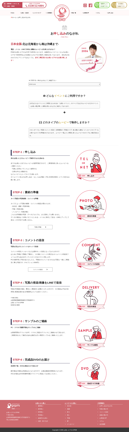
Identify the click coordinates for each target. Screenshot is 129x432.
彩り (67, 412)
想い (67, 415)
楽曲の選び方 (103, 415)
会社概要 (101, 424)
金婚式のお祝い (42, 418)
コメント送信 (103, 412)
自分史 (68, 406)
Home (12, 13)
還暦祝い (40, 406)
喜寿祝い (40, 409)
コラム (98, 13)
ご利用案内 (49, 13)
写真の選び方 (103, 409)
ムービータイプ (37, 13)
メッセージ (69, 424)
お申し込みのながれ (105, 406)
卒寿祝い (40, 415)
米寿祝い (40, 412)
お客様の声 (86, 13)
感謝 (67, 409)
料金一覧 (73, 13)
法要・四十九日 (42, 421)
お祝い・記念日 (25, 13)
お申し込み (110, 13)
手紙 (67, 418)
